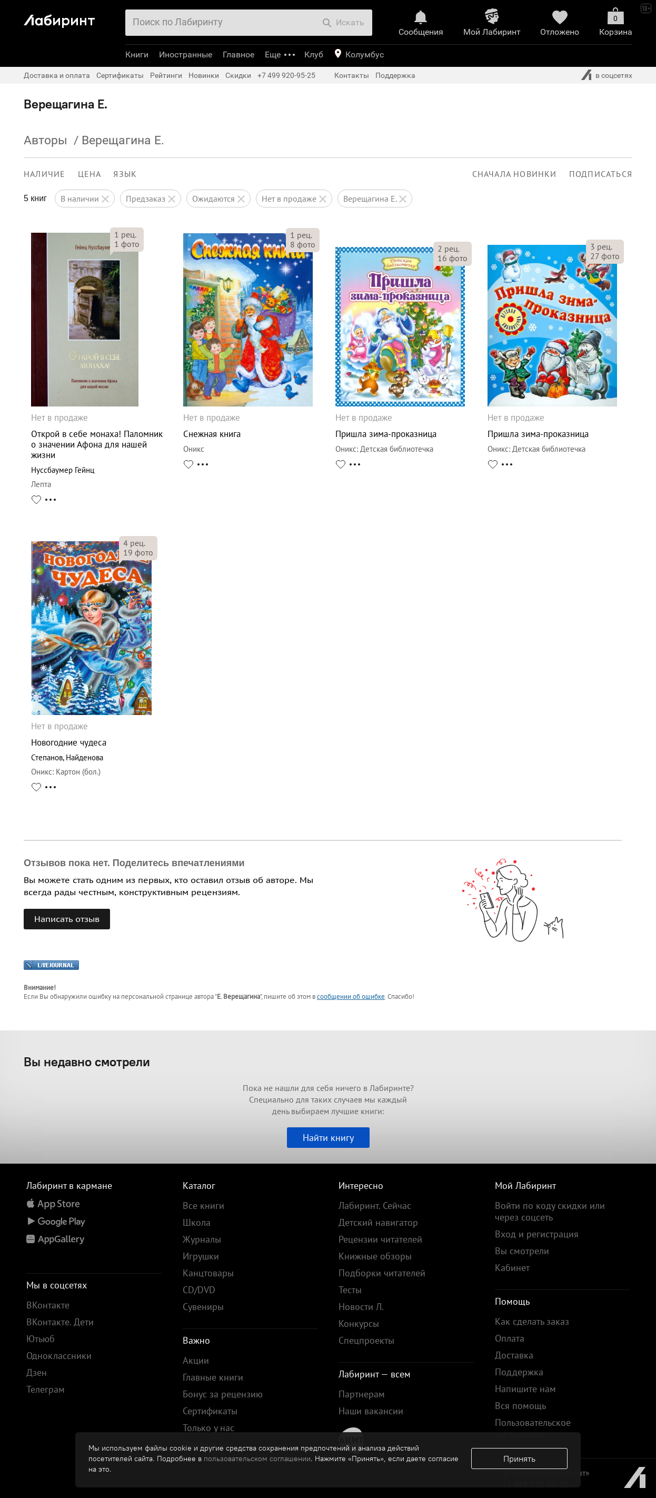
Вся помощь (520, 1406)
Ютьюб (40, 1339)
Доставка (514, 1355)
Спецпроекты (366, 1340)
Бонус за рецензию (223, 1394)
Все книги (203, 1205)
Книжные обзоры (375, 1256)
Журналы (202, 1239)
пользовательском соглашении (257, 1458)
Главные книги (213, 1377)
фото (127, 244)
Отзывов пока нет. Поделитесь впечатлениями (134, 863)
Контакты (351, 75)
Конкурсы (359, 1323)
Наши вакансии (371, 1411)
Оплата (509, 1338)
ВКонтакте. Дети (60, 1322)
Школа (197, 1222)
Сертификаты (120, 75)
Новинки (203, 75)
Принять (519, 1458)
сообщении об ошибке (351, 996)
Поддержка (395, 75)
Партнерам (362, 1394)
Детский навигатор (378, 1222)
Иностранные (185, 54)
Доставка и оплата (57, 75)
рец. (125, 234)
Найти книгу (328, 1138)
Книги (136, 54)
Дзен (36, 1372)
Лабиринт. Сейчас (375, 1205)
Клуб (313, 54)
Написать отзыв (67, 919)
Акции (196, 1360)
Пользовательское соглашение (533, 1428)
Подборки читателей (382, 1273)
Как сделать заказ (532, 1321)
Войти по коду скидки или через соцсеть (550, 1211)
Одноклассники (59, 1356)
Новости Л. (361, 1307)
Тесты (350, 1290)
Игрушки (201, 1256)
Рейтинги (166, 75)
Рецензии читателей (380, 1239)
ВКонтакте (47, 1305)
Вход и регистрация (537, 1234)
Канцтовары (208, 1273)
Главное (238, 54)
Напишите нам (525, 1389)
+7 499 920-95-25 (286, 75)
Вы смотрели (522, 1251)
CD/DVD (199, 1290)
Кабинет (512, 1268)
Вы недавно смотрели (87, 1061)
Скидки (238, 75)
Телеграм (45, 1389)
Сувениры (203, 1307)
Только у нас (208, 1428)
